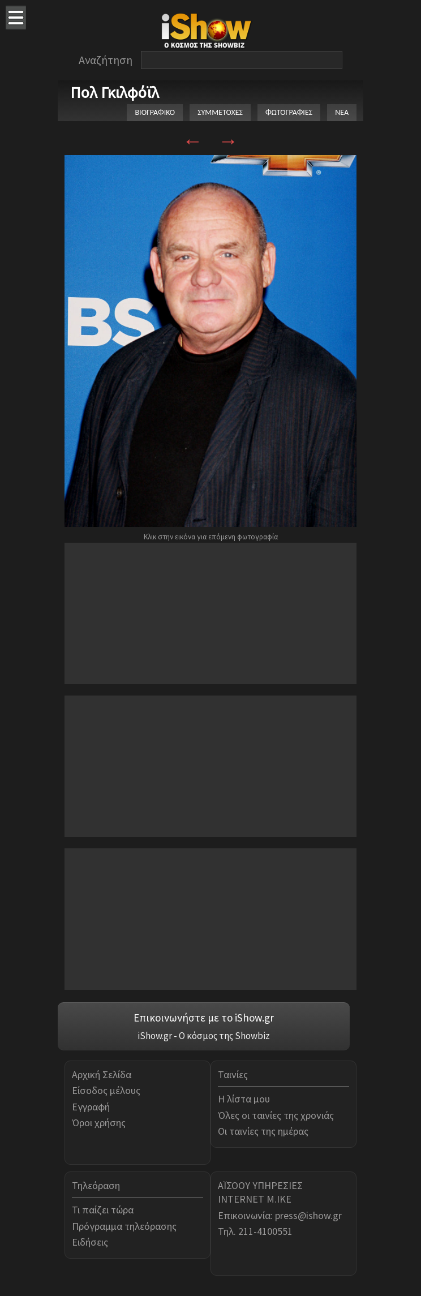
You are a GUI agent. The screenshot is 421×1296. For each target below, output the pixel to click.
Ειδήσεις (90, 1241)
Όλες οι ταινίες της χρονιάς (276, 1115)
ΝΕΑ (342, 112)
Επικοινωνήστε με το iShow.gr (204, 1017)
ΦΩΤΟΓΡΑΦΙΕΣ (288, 112)
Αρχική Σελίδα (101, 1074)
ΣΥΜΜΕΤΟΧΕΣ (220, 112)
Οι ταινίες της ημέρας (263, 1131)
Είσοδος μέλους (106, 1090)
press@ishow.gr (308, 1215)
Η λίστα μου (244, 1098)
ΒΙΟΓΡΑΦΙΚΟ (155, 112)
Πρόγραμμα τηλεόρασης (124, 1226)
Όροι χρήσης (99, 1122)
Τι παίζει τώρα (103, 1209)
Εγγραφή (91, 1106)
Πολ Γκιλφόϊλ (114, 92)
